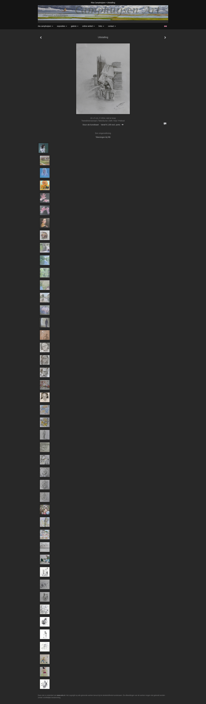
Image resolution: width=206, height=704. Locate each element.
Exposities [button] (62, 26)
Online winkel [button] (88, 26)
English (165, 26)
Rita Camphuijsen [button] (45, 26)
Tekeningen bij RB (103, 137)
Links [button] (101, 26)
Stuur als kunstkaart (103, 125)
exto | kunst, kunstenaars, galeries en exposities (45, 2)
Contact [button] (112, 26)
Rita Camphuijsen (98, 3)
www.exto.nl (61, 695)
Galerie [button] (74, 26)
